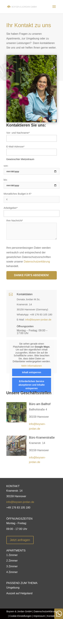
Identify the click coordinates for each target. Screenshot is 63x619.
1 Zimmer (12, 555)
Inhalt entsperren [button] (31, 372)
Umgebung (12, 587)
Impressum (39, 616)
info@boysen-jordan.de (38, 319)
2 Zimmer (12, 560)
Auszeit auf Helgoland (19, 593)
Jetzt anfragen (20, 540)
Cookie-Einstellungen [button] (20, 616)
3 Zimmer (12, 566)
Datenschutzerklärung (37, 261)
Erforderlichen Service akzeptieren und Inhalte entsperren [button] (31, 385)
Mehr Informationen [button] (31, 365)
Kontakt (51, 616)
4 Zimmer (12, 572)
